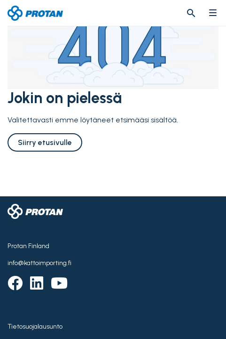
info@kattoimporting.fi (39, 263)
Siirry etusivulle (45, 142)
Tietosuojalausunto (35, 327)
